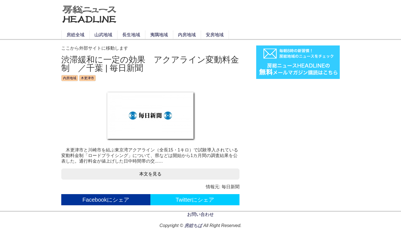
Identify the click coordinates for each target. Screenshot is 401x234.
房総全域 (75, 34)
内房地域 (187, 34)
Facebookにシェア (105, 200)
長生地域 (131, 34)
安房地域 (215, 34)
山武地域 (103, 34)
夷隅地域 (159, 34)
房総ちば (193, 225)
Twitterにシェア (195, 200)
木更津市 (87, 78)
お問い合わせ (200, 214)
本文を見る (150, 174)
